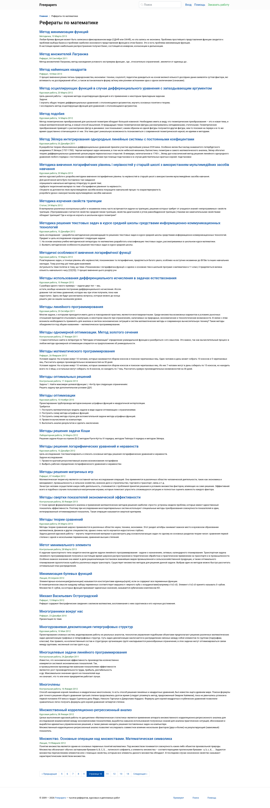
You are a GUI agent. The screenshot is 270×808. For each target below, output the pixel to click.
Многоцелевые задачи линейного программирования (83, 652)
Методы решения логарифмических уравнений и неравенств (88, 446)
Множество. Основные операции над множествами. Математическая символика (105, 739)
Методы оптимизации (57, 395)
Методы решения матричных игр (66, 472)
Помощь (199, 4)
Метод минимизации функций (63, 32)
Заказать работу (218, 4)
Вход (188, 4)
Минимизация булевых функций (65, 574)
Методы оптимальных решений (65, 377)
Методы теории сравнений (61, 519)
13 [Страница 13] (121, 774)
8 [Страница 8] (78, 774)
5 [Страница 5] (61, 774)
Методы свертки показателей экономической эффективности (90, 497)
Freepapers (60, 797)
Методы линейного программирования (71, 307)
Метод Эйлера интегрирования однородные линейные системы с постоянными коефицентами (116, 139)
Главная (43, 16)
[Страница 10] (95, 774)
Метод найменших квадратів (62, 69)
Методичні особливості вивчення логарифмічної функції (85, 253)
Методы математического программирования (77, 351)
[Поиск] (160, 4)
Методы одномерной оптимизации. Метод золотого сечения (88, 332)
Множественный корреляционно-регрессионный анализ (85, 710)
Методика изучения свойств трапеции (70, 201)
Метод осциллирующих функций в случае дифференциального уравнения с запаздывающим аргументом (125, 88)
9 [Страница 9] (84, 774)
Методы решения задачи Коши (64, 431)
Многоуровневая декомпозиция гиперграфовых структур (86, 627)
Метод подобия (51, 114)
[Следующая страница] (140, 774)
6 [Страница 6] (67, 774)
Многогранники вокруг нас (61, 611)
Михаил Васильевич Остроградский (68, 596)
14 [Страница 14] (128, 774)
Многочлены (49, 684)
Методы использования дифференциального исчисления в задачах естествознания (107, 278)
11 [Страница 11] (107, 774)
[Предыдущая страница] (49, 774)
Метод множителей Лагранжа (63, 54)
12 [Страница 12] (114, 774)
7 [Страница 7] (73, 774)
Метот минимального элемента (65, 545)
